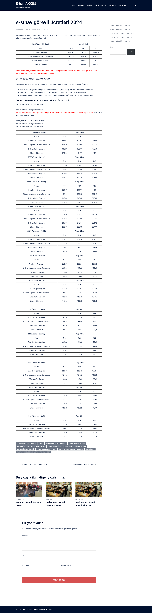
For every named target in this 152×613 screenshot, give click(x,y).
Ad (23, 555)
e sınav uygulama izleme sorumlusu (71, 449)
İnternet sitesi (66, 566)
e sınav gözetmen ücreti (25, 449)
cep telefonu (123, 5)
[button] (135, 5)
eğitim (111, 5)
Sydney (50, 609)
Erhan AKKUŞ (26, 4)
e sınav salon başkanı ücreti (46, 449)
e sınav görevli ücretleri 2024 (75, 446)
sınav (48, 29)
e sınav (41, 443)
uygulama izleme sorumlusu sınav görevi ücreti (33, 452)
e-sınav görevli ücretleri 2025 (83, 464)
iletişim (89, 5)
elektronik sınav (38, 29)
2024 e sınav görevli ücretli (26, 443)
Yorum (25, 536)
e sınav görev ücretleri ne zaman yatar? (31, 446)
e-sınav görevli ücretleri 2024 (121, 29)
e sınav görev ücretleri (77, 443)
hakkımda (81, 5)
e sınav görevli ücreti (55, 446)
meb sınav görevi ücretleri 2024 (35, 464)
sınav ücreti (90, 449)
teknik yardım (99, 5)
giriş (73, 5)
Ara (111, 47)
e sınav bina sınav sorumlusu (56, 443)
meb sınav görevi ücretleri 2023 (85, 504)
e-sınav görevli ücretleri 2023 (121, 41)
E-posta (25, 566)
